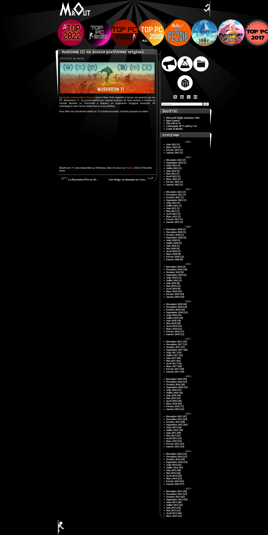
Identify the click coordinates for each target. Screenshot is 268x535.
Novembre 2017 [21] (176, 344)
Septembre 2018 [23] (177, 312)
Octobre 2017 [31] (175, 347)
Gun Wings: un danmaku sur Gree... (131, 178)
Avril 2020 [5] (173, 251)
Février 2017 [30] (175, 369)
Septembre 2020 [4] (176, 237)
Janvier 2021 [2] (174, 222)
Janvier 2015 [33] (175, 446)
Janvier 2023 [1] (174, 152)
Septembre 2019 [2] (176, 275)
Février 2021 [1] (174, 219)
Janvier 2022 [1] (174, 184)
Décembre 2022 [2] (176, 160)
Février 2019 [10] (175, 294)
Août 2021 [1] (173, 203)
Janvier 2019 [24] (175, 297)
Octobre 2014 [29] (175, 459)
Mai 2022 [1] (172, 173)
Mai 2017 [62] (173, 360)
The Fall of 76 (173, 123)
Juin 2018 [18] (173, 320)
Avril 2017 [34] (174, 363)
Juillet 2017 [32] (174, 355)
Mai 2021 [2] (172, 211)
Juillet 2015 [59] (174, 430)
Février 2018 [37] (175, 331)
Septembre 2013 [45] (177, 499)
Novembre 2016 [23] (176, 381)
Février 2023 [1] (174, 150)
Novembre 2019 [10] (176, 269)
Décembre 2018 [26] (176, 304)
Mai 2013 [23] (173, 510)
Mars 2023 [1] (173, 147)
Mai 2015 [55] (173, 435)
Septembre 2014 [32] (177, 462)
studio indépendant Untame (79, 97)
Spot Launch (173, 120)
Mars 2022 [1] (173, 179)
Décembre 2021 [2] (176, 192)
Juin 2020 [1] (173, 245)
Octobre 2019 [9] (175, 272)
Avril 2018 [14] (174, 326)
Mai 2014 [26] (173, 473)
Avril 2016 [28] (174, 401)
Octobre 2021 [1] (175, 197)
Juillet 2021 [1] (174, 205)
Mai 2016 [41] (173, 398)
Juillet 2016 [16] (174, 392)
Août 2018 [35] (173, 315)
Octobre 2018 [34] (175, 309)
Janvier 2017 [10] (175, 371)
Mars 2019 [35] (174, 291)
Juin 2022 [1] (173, 171)
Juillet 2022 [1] (174, 168)
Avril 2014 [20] (174, 475)
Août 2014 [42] (173, 465)
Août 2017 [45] (173, 352)
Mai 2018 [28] (173, 323)
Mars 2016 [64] (174, 403)
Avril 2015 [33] (174, 438)
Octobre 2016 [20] (175, 384)
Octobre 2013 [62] (175, 496)
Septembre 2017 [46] (177, 350)
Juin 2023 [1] (173, 144)
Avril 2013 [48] (174, 513)
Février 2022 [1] (174, 182)
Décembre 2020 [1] (176, 229)
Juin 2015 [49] (173, 433)
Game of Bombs (174, 128)
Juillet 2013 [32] (174, 505)
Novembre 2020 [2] (176, 232)
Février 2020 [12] (175, 256)
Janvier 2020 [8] (174, 259)
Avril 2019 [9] (173, 288)
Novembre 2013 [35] (176, 494)
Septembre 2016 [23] (177, 387)
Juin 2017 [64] (173, 358)
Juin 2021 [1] (173, 208)
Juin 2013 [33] (173, 507)
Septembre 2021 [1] (176, 200)
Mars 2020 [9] (173, 254)
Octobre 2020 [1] (175, 235)
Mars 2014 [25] (174, 478)
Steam (129, 167)
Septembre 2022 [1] (176, 162)
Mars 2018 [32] (174, 329)
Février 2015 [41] (175, 444)
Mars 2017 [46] (174, 366)
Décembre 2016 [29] (176, 379)
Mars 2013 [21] (174, 516)
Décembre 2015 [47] (176, 416)
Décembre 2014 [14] (176, 454)
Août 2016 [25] (173, 390)
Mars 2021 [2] (173, 216)
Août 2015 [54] (173, 427)
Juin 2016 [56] (173, 395)
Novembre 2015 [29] (176, 419)
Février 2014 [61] (175, 481)
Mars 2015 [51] (174, 441)
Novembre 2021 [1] (176, 194)
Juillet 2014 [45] (174, 467)
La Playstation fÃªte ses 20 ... (79, 178)
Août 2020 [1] (173, 240)
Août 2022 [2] (173, 165)
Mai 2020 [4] (172, 248)
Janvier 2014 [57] (175, 484)
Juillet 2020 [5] (174, 243)
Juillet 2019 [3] (174, 280)
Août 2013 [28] (173, 502)
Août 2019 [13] (173, 277)
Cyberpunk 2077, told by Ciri (181, 126)
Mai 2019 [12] (173, 286)
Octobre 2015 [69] (175, 422)
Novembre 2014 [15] (176, 456)
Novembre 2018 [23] (176, 307)
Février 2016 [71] (175, 406)
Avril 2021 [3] (173, 214)
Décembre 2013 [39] (176, 491)
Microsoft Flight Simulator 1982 (183, 118)
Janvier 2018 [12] (175, 334)
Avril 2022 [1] (173, 176)
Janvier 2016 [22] (175, 409)
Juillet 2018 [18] (174, 318)
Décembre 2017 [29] (176, 341)
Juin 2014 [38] (173, 470)
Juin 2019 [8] (173, 283)
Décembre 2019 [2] (176, 266)
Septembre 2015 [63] (177, 424)
